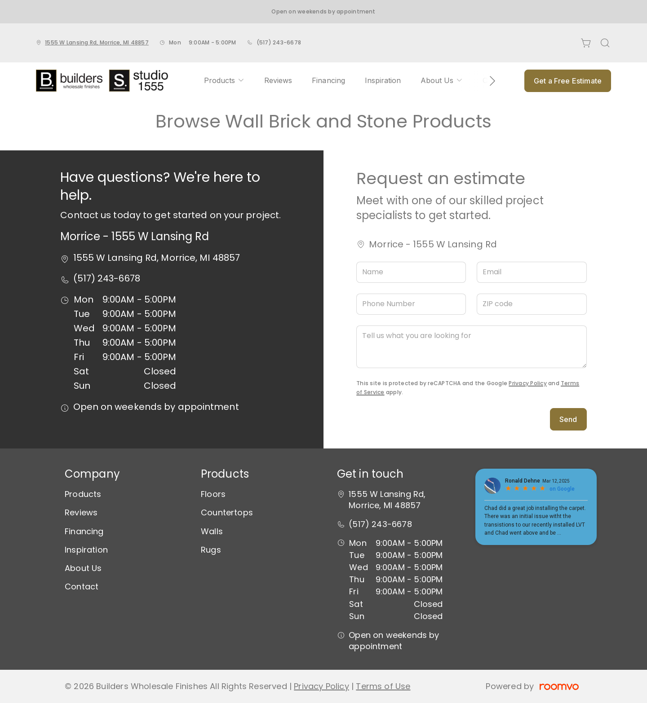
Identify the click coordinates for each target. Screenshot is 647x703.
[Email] (531, 272)
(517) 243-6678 (279, 42)
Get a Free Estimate (568, 80)
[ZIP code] (531, 304)
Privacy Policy (527, 383)
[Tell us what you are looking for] (471, 346)
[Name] (411, 272)
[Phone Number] (411, 304)
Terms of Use (383, 686)
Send (568, 419)
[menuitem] (224, 80)
